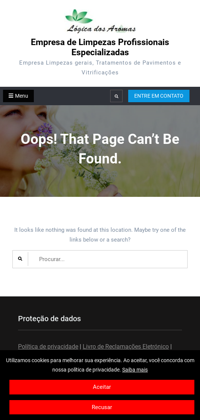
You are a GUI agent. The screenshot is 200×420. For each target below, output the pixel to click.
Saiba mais (135, 370)
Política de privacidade (48, 346)
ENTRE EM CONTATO (158, 96)
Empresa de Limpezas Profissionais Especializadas (100, 47)
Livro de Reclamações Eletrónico (126, 346)
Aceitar (102, 387)
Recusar (102, 407)
